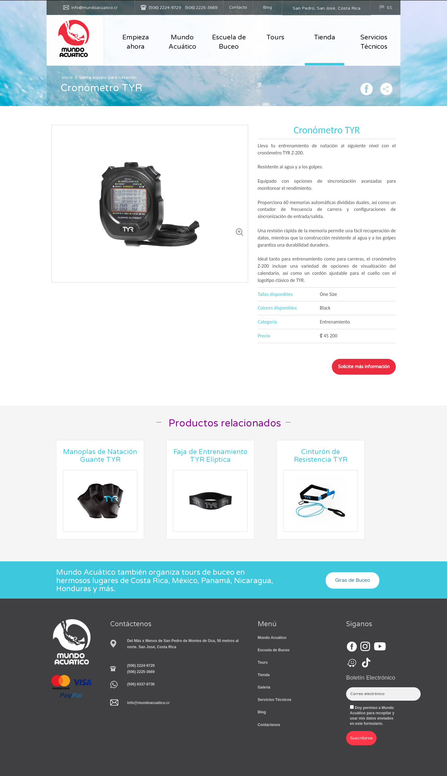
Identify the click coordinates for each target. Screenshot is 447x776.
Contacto (238, 7)
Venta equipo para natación (108, 77)
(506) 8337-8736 (141, 684)
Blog (267, 7)
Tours (275, 37)
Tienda (324, 37)
